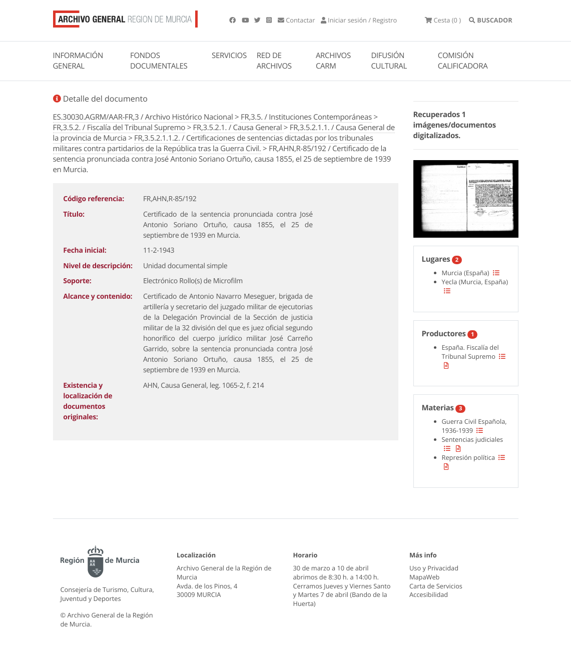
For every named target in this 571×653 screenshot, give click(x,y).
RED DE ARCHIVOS (274, 61)
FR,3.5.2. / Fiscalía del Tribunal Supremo (119, 128)
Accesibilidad (428, 594)
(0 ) (443, 20)
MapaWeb (424, 576)
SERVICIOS (229, 56)
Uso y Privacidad (433, 567)
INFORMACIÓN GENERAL (78, 61)
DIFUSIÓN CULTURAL (389, 61)
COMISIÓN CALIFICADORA (463, 61)
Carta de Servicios (435, 585)
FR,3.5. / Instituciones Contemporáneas (306, 117)
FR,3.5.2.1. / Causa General (238, 128)
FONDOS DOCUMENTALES (159, 61)
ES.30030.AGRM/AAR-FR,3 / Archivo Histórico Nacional (143, 117)
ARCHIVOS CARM (333, 61)
